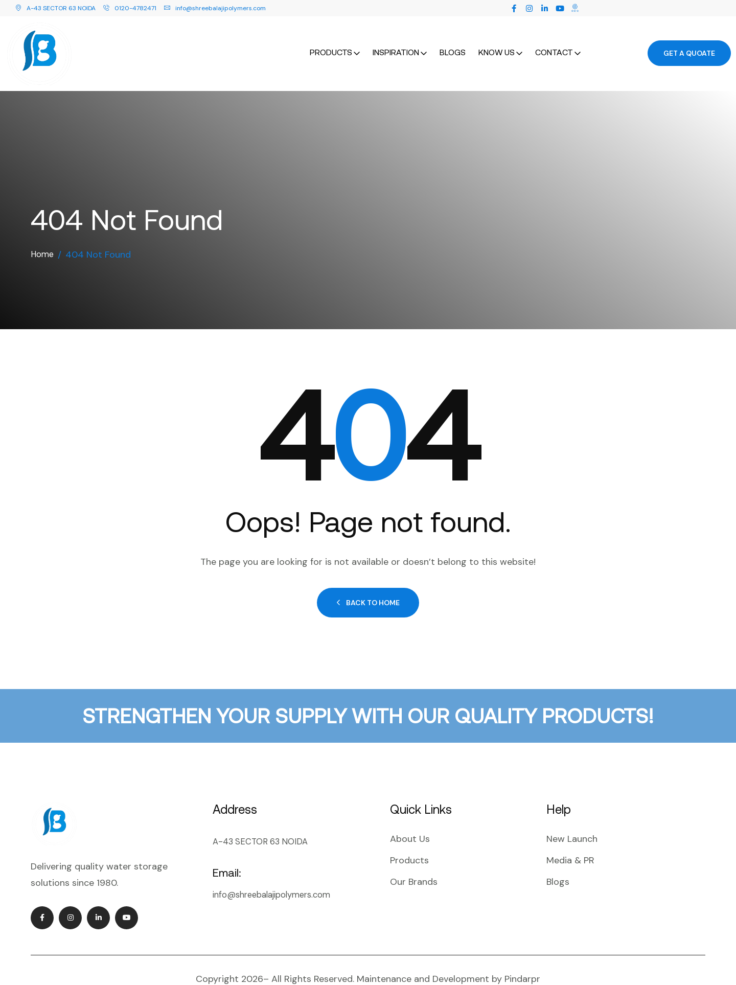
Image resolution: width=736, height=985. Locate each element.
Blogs (453, 42)
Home (43, 234)
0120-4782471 (129, 8)
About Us (410, 819)
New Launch (571, 819)
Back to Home (368, 582)
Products (331, 42)
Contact (554, 42)
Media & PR (570, 840)
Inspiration (396, 42)
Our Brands (414, 862)
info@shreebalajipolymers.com (215, 8)
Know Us (496, 42)
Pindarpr (522, 959)
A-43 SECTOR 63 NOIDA (55, 8)
